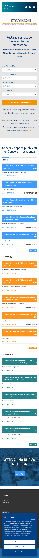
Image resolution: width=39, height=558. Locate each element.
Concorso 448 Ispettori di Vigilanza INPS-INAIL (19, 331)
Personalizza (19, 552)
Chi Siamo (5, 500)
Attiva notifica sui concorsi (19, 102)
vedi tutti (33, 251)
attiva (19, 474)
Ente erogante (8, 91)
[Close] (33, 517)
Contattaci (5, 503)
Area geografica (8, 66)
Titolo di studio (8, 82)
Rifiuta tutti (19, 547)
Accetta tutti (19, 542)
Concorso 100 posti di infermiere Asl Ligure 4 (19, 234)
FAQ (30, 130)
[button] (19, 70)
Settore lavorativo (9, 74)
